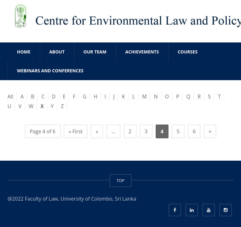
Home (23, 52)
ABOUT (57, 52)
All (10, 96)
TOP (120, 180)
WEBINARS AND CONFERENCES (50, 71)
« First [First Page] (76, 131)
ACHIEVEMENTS (142, 52)
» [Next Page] (210, 131)
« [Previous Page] (97, 131)
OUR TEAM (94, 52)
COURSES (187, 52)
